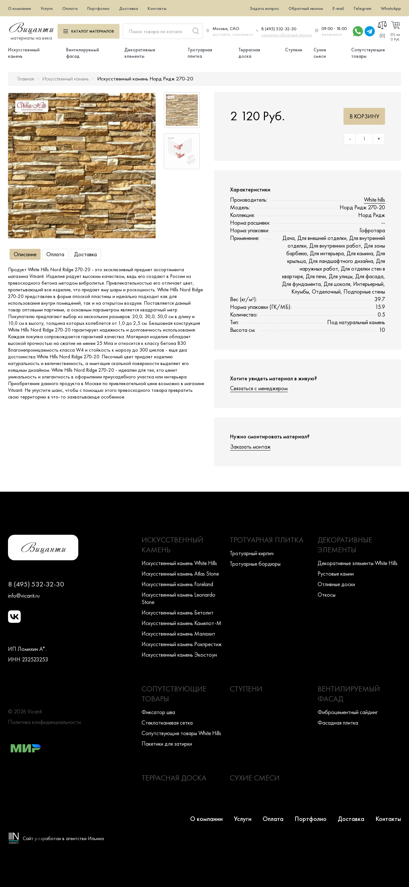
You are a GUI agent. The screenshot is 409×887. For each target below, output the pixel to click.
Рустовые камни (336, 573)
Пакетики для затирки (167, 743)
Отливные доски (336, 584)
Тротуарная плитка (200, 53)
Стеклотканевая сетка (167, 722)
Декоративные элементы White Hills (357, 563)
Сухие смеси (319, 53)
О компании (19, 8)
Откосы (327, 594)
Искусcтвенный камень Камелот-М (181, 623)
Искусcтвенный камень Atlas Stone (180, 573)
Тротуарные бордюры (255, 563)
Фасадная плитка (338, 722)
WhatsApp (391, 8)
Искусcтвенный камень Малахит (178, 633)
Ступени (293, 50)
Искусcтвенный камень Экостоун (179, 654)
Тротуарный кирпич (252, 553)
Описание (25, 254)
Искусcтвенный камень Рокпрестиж (182, 644)
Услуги (47, 8)
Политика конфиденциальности (44, 722)
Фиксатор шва (158, 712)
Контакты (157, 8)
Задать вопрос (264, 8)
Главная (26, 78)
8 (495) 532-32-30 (278, 29)
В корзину (364, 116)
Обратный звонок (306, 8)
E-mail (338, 8)
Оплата (70, 8)
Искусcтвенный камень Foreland (177, 584)
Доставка (128, 8)
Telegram (362, 8)
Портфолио (98, 8)
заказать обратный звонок (286, 35)
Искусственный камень (65, 78)
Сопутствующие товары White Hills (181, 733)
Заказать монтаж (250, 446)
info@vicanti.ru (24, 595)
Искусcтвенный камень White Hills (179, 563)
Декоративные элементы (139, 53)
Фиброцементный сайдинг (348, 712)
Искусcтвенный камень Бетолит (177, 612)
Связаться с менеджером (259, 388)
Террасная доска (249, 53)
